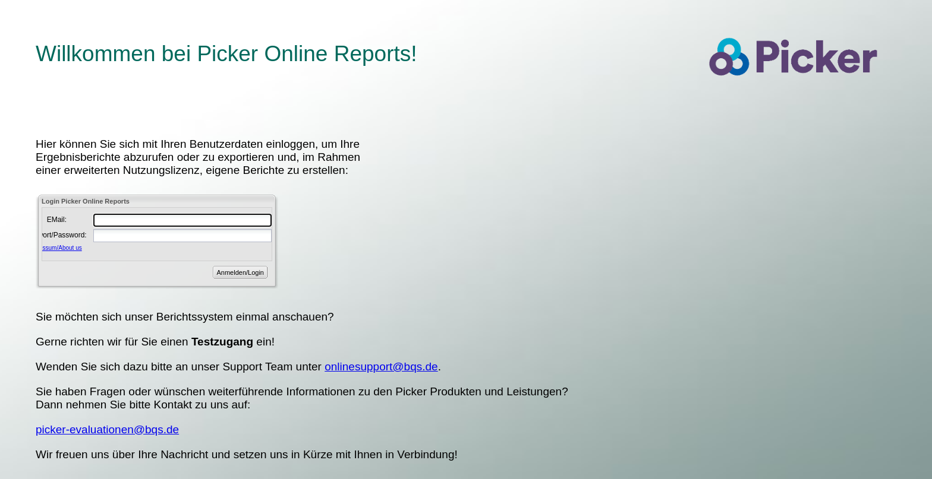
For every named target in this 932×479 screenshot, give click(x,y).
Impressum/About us (54, 248)
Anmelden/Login (240, 272)
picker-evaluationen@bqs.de (107, 429)
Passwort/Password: (45, 235)
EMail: (57, 219)
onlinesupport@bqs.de (381, 366)
